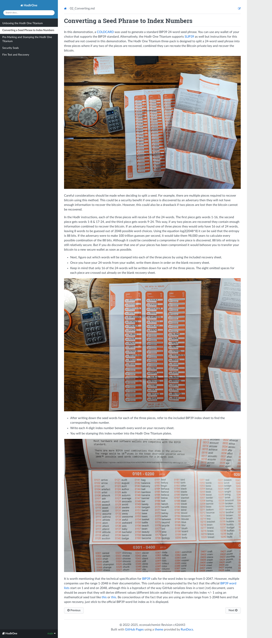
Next (233, 610)
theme (159, 629)
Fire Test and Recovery (15, 54)
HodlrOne (28, 5)
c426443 (179, 624)
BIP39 (146, 578)
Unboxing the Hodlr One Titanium (22, 23)
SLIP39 (189, 36)
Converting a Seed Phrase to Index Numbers (28, 30)
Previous (73, 610)
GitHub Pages (134, 629)
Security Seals (10, 48)
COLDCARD (105, 32)
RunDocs (187, 629)
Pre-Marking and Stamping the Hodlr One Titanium (27, 39)
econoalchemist (149, 624)
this (104, 597)
